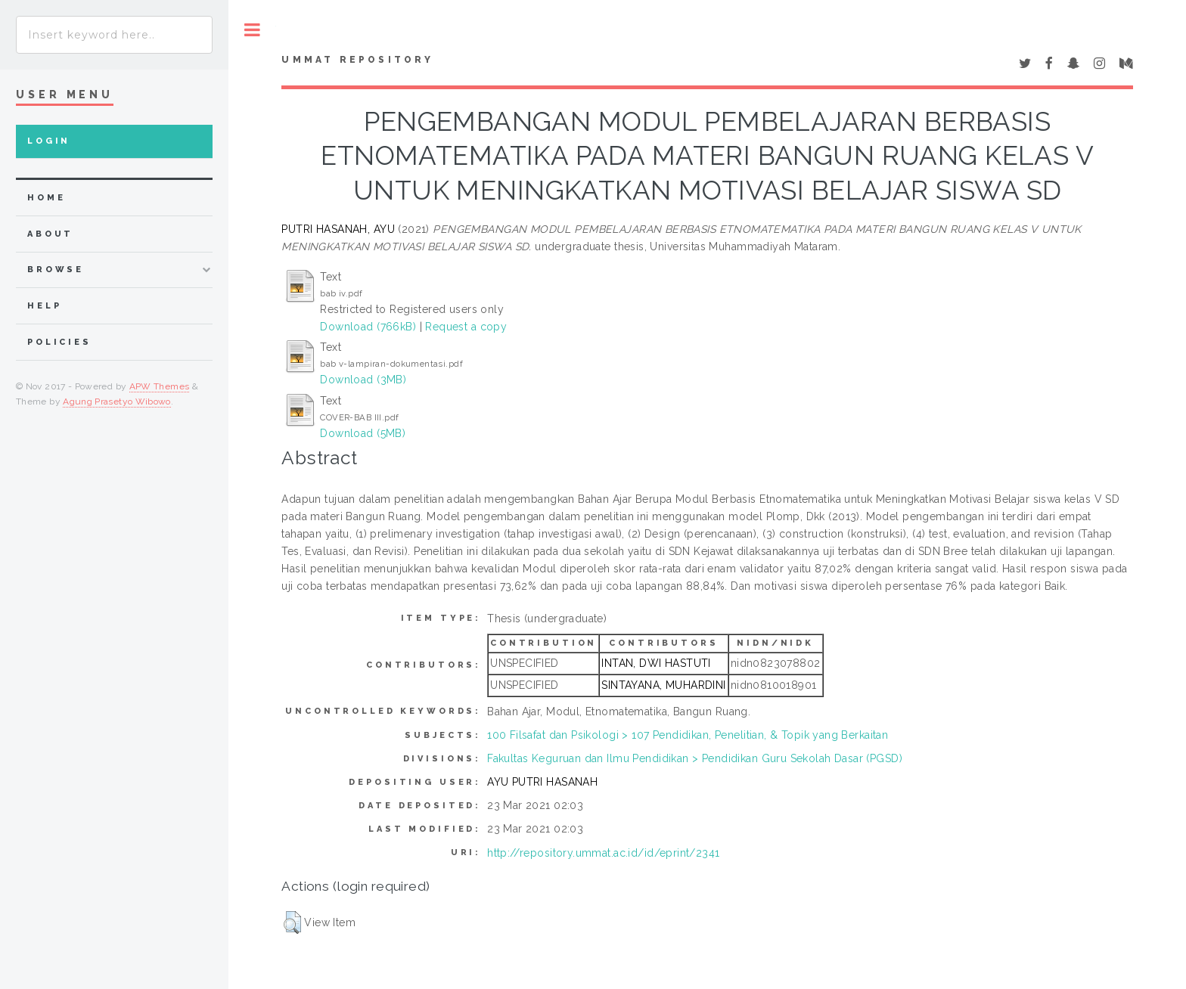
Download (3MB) (363, 380)
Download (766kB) (368, 327)
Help (44, 306)
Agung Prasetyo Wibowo (117, 401)
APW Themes (159, 386)
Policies (59, 342)
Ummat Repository (357, 59)
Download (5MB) (362, 433)
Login (48, 141)
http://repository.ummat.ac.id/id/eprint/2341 (603, 853)
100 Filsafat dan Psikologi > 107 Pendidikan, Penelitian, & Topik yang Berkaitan (687, 735)
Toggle (252, 30)
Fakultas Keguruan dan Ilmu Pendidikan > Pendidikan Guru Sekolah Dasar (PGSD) (694, 758)
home (46, 198)
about (50, 234)
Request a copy (466, 327)
